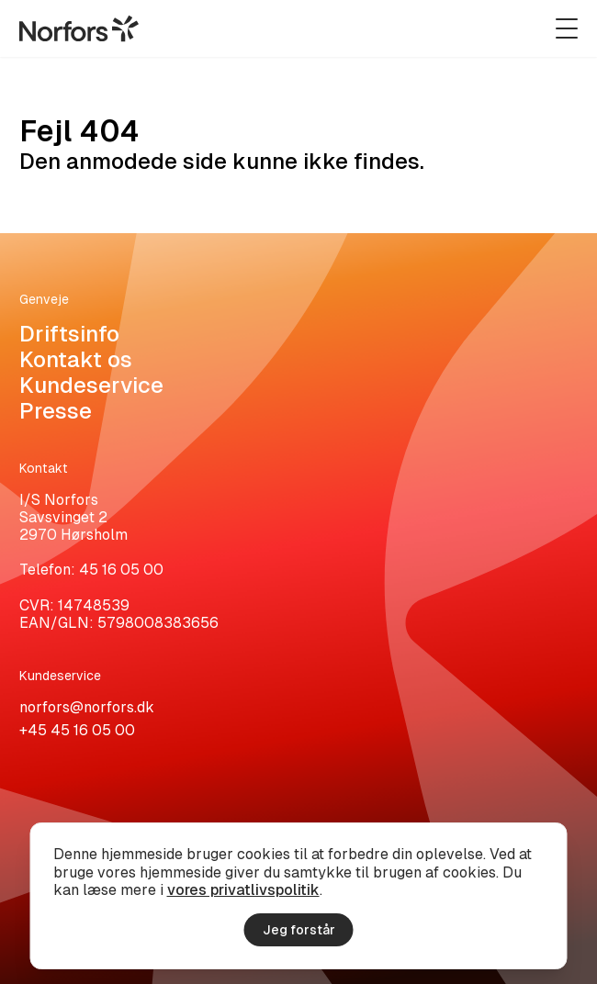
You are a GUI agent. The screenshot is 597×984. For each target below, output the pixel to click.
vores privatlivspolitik (243, 890)
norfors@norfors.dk (86, 707)
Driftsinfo (69, 333)
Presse (55, 410)
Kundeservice (91, 385)
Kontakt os (75, 359)
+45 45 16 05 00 (77, 730)
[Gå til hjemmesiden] (79, 28)
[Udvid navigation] (567, 28)
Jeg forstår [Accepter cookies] (299, 929)
